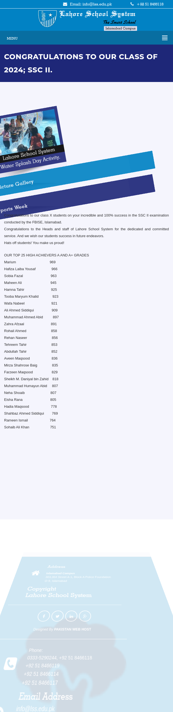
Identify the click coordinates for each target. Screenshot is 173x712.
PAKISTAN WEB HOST (72, 624)
